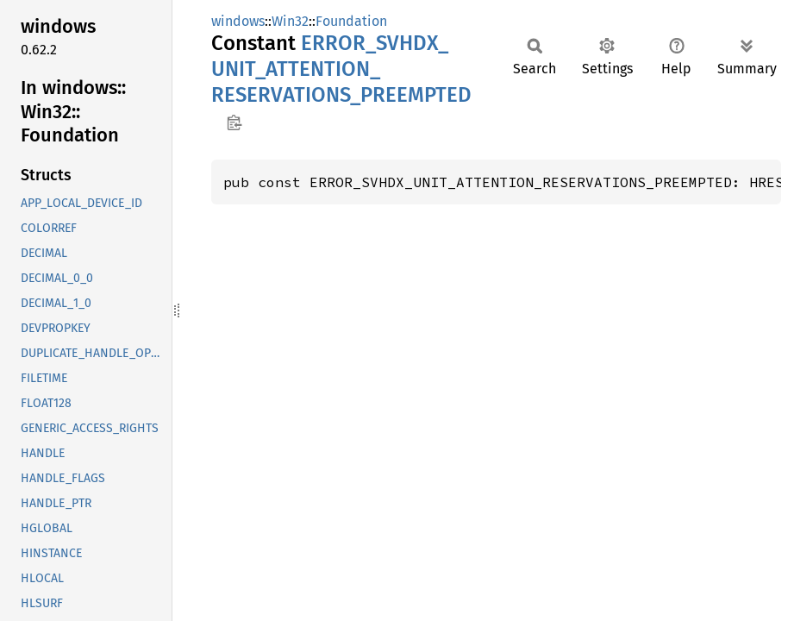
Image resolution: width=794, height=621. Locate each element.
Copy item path (234, 122)
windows (238, 21)
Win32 (290, 21)
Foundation (351, 21)
